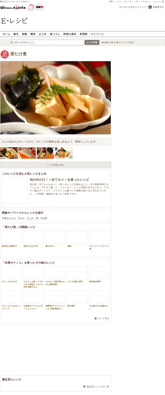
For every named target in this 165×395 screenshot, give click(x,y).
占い (137, 1)
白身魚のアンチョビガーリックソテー (34, 300)
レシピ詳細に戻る (55, 165)
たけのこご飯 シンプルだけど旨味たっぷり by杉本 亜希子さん (34, 277)
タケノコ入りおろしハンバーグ (12, 300)
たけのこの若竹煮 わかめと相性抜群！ (56, 275)
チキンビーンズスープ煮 (99, 240)
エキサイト (158, 7)
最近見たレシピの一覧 (98, 386)
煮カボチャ (56, 239)
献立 (16, 34)
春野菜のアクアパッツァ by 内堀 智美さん (56, 300)
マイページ (97, 34)
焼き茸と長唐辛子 (12, 239)
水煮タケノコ (9, 218)
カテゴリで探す (126, 42)
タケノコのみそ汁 (12, 274)
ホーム (6, 34)
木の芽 (43, 218)
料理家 (84, 34)
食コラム (55, 34)
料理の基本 (69, 34)
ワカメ (21, 218)
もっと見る (103, 318)
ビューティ (129, 1)
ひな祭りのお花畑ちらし (99, 300)
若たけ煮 (18, 54)
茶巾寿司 (77, 299)
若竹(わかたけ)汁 (34, 239)
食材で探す (110, 42)
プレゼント (146, 1)
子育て (111, 1)
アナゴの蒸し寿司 (77, 274)
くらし (119, 1)
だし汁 (30, 218)
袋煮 (77, 239)
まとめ (43, 34)
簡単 (33, 34)
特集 (24, 34)
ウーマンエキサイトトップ (132, 7)
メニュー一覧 (158, 1)
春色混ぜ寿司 (99, 274)
